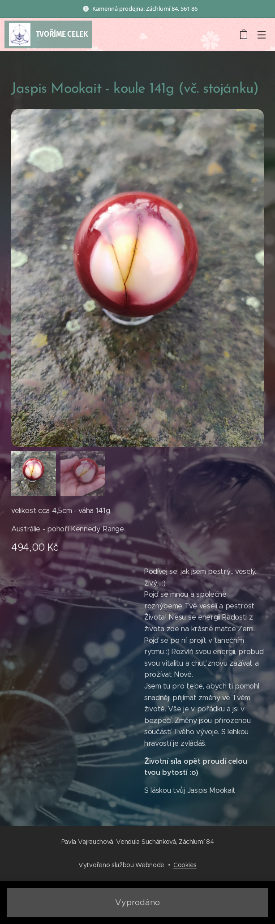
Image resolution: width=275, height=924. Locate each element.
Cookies (185, 865)
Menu (262, 34)
